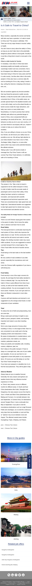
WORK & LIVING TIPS (8, 21)
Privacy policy (12, 583)
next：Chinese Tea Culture (9, 428)
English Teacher (21, 584)
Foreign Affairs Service (24, 583)
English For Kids (10, 584)
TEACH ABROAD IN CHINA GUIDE (11, 20)
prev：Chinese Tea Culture (9, 425)
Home (13, 18)
